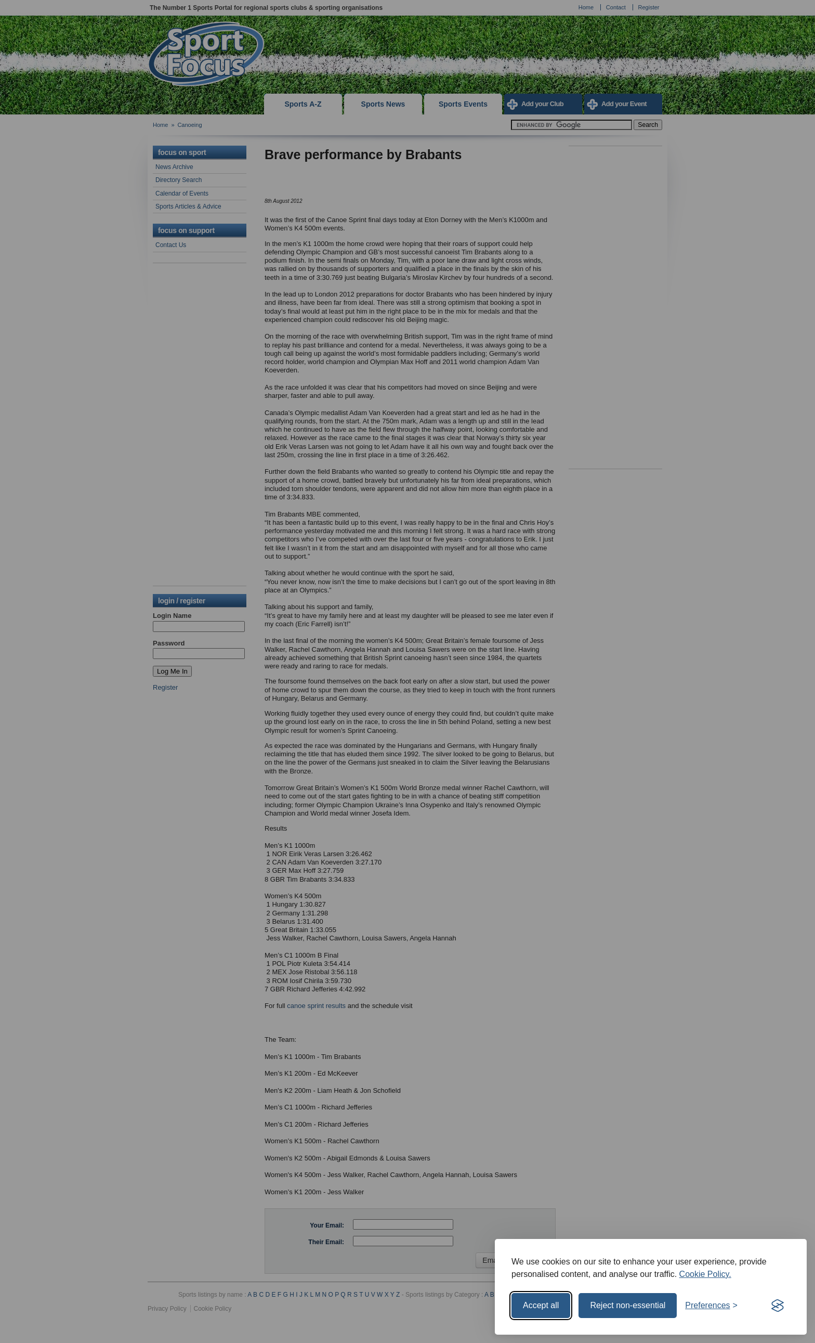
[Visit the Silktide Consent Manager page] (777, 1305)
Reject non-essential (627, 1305)
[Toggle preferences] (711, 1305)
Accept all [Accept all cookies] (541, 1305)
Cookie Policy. (705, 1274)
